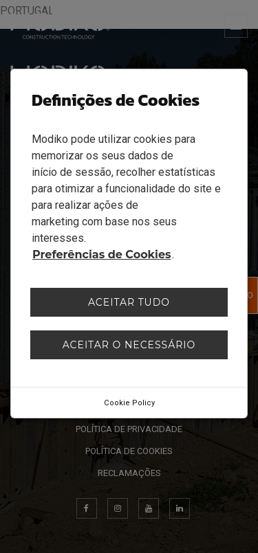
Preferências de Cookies (101, 254)
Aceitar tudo (129, 302)
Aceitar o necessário (129, 345)
